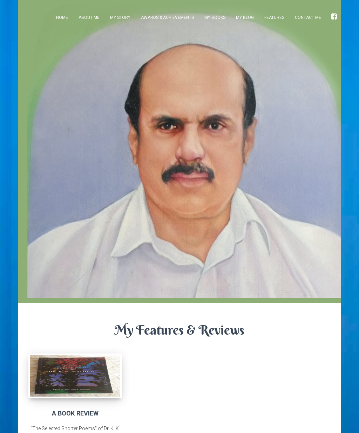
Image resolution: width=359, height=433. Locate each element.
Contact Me (308, 17)
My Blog (245, 17)
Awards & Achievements (167, 17)
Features (274, 17)
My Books (214, 17)
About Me (89, 17)
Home (62, 17)
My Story (120, 17)
